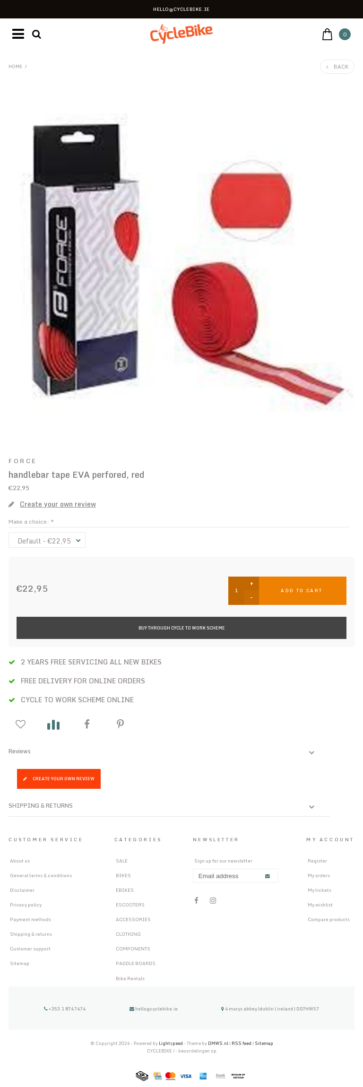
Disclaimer (22, 890)
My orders (319, 875)
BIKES (123, 875)
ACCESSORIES (133, 919)
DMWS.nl (218, 1043)
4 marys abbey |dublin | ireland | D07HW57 (270, 1008)
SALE (122, 860)
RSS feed (241, 1043)
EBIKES (125, 890)
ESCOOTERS (130, 904)
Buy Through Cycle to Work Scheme (181, 627)
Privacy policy (26, 904)
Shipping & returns (31, 934)
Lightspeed (171, 1043)
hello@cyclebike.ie (154, 1008)
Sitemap (19, 963)
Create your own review (59, 778)
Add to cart (301, 590)
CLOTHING (128, 934)
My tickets (319, 890)
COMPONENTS (133, 948)
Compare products (329, 919)
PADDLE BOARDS (136, 963)
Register (317, 860)
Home (15, 66)
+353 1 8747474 (65, 1008)
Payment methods (30, 919)
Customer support (30, 948)
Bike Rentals (130, 978)
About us (20, 860)
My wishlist (320, 904)
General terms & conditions (41, 875)
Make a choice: (31, 521)
